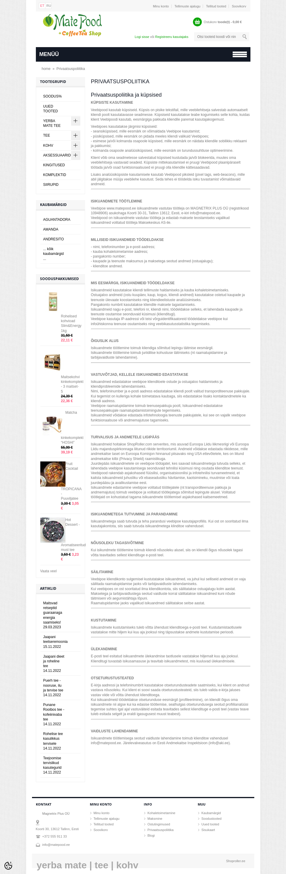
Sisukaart (208, 830)
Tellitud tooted (216, 6)
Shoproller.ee (235, 861)
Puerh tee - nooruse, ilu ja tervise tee (53, 687)
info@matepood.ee (56, 844)
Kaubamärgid (211, 813)
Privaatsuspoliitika (71, 69)
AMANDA (50, 229)
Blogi (151, 835)
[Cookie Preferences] (8, 865)
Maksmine (155, 818)
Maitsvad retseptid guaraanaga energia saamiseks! (52, 615)
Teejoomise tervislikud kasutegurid (52, 765)
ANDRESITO (53, 239)
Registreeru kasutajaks (171, 37)
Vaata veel (48, 571)
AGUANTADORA (57, 220)
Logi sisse (142, 37)
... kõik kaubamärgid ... (53, 254)
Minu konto (161, 6)
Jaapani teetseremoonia (55, 641)
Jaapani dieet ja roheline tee (53, 663)
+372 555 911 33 (54, 836)
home (46, 69)
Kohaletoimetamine (161, 813)
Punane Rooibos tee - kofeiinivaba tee (53, 714)
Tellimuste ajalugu (187, 6)
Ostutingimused (159, 824)
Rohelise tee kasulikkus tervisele (53, 741)
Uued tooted (210, 824)
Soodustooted (212, 818)
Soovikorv (239, 6)
